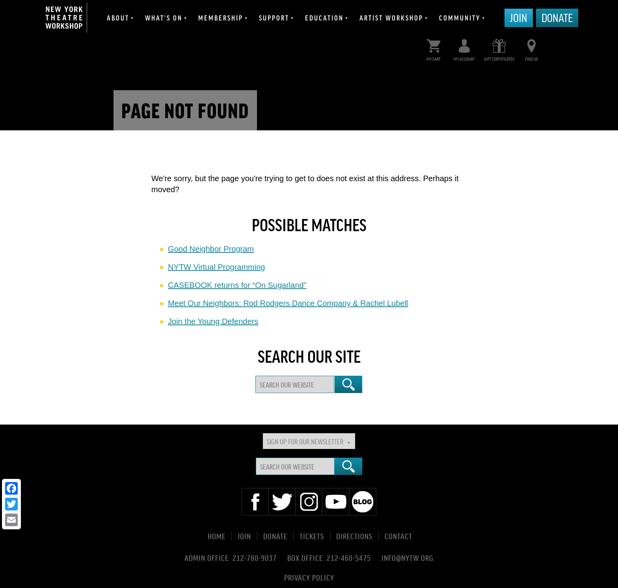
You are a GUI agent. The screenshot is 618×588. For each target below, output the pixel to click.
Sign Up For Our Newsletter (305, 441)
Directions (354, 535)
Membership (220, 18)
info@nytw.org (408, 557)
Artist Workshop (391, 18)
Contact (398, 535)
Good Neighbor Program (211, 249)
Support (274, 18)
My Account (464, 48)
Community (459, 18)
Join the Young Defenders (213, 321)
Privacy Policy (309, 576)
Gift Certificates (499, 48)
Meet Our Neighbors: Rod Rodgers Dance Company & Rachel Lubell (288, 303)
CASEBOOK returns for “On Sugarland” (237, 285)
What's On (163, 18)
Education (324, 18)
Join (518, 17)
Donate (557, 17)
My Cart (434, 48)
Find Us (531, 48)
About (118, 18)
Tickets (312, 535)
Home (216, 535)
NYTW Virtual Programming (216, 267)
